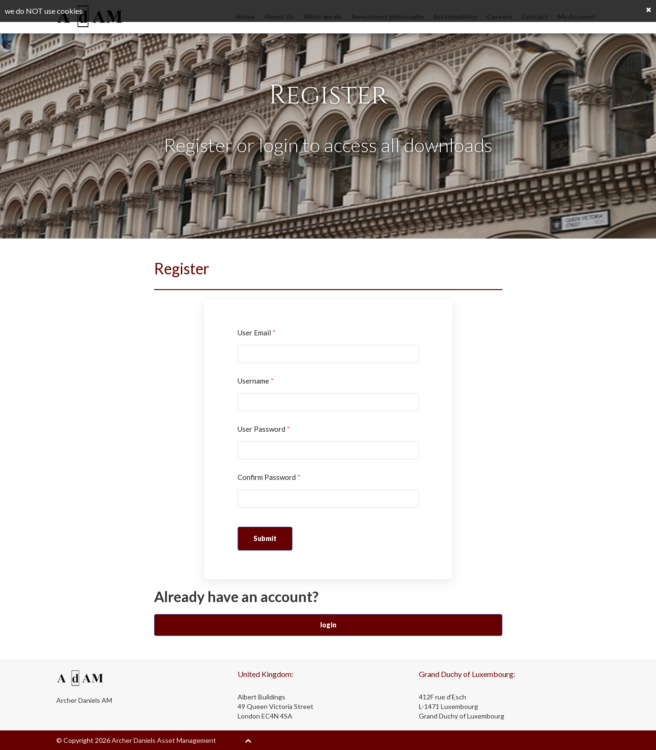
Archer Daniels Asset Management (164, 740)
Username (256, 380)
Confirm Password (269, 477)
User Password (264, 429)
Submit (265, 538)
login (328, 625)
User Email (257, 332)
